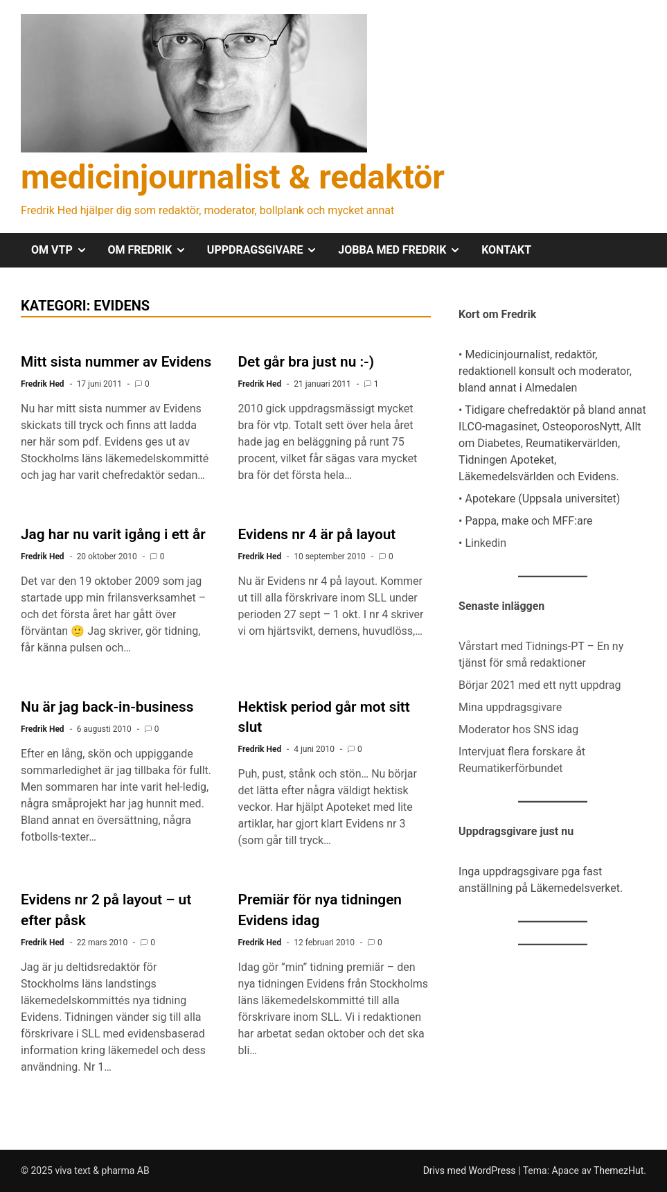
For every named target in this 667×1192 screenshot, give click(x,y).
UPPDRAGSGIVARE (267, 250)
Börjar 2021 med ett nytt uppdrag (540, 685)
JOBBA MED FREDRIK (404, 250)
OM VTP (64, 250)
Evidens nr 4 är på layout (317, 534)
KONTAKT (506, 249)
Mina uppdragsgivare (510, 707)
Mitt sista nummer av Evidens (116, 361)
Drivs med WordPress (470, 1170)
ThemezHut (618, 1170)
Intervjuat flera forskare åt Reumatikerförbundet (522, 760)
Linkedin (485, 543)
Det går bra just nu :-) (306, 361)
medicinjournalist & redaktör (233, 177)
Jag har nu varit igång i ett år (113, 534)
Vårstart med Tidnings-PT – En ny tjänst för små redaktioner (541, 654)
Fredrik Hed (42, 384)
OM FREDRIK (152, 250)
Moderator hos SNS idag (518, 729)
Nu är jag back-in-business (107, 707)
